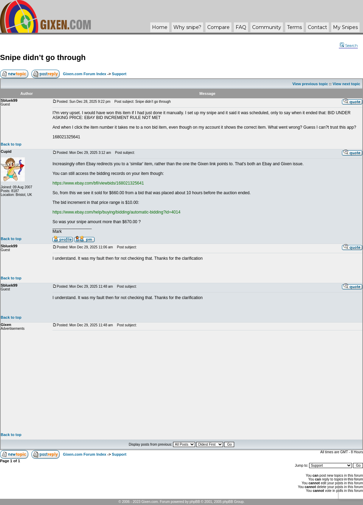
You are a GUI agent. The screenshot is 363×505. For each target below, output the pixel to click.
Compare (218, 27)
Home (160, 27)
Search (349, 45)
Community (266, 27)
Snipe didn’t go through (43, 57)
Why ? (187, 27)
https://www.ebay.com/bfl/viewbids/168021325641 (98, 183)
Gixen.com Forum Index (84, 74)
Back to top (11, 144)
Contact (317, 27)
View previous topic (310, 84)
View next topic (346, 84)
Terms (294, 27)
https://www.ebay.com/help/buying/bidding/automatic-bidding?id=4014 (116, 212)
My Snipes (345, 27)
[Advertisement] (207, 381)
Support (119, 74)
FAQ (241, 27)
